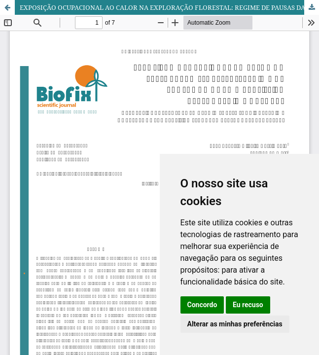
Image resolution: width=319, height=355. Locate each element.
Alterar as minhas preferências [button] (235, 324)
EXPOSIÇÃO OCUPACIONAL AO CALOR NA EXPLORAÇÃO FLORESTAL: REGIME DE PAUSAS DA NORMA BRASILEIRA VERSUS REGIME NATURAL (169, 7)
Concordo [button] (202, 305)
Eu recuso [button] (248, 305)
